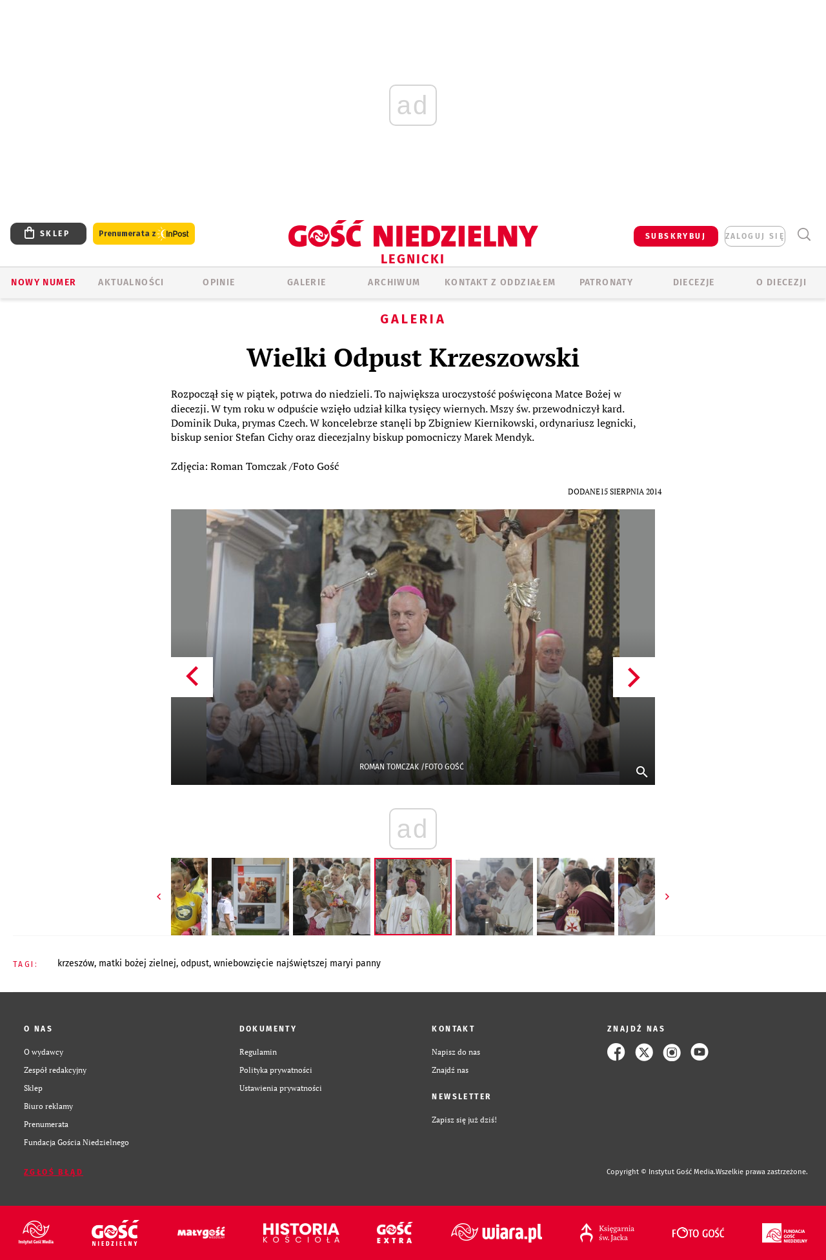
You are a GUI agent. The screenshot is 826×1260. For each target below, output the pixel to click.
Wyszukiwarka (804, 235)
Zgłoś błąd (53, 1172)
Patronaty (606, 282)
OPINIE (219, 282)
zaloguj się (755, 236)
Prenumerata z (144, 234)
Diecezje (694, 282)
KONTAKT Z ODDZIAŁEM (500, 282)
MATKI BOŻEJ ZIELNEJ (137, 963)
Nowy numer (43, 282)
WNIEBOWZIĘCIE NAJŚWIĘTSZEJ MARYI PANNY (297, 963)
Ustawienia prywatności (280, 1088)
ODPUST (195, 963)
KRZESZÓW (75, 963)
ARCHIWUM (394, 282)
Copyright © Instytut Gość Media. (661, 1172)
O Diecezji (781, 282)
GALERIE (307, 282)
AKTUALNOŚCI (131, 282)
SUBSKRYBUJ (675, 236)
